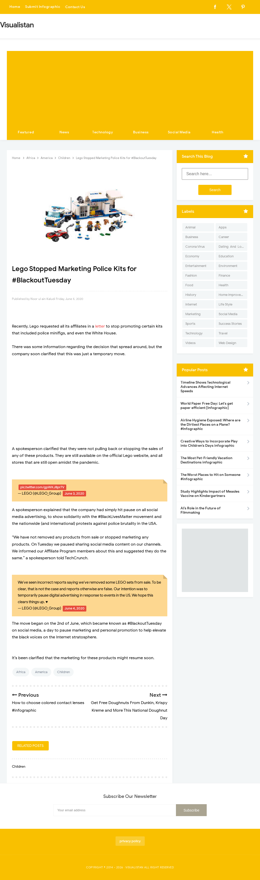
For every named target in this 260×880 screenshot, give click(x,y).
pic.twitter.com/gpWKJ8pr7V (42, 487)
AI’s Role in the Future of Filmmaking (201, 510)
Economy (192, 256)
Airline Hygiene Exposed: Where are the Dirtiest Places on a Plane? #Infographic (210, 424)
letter (100, 326)
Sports (190, 323)
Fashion (191, 275)
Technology (102, 132)
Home (14, 7)
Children (63, 672)
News (64, 132)
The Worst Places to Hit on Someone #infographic (210, 477)
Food (189, 285)
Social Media (179, 132)
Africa (20, 672)
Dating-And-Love (232, 246)
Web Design (227, 343)
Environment (228, 266)
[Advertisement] (130, 86)
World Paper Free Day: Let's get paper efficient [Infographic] (207, 405)
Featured (26, 132)
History (190, 295)
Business (141, 132)
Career (224, 237)
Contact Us (75, 7)
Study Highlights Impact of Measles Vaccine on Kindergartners (210, 493)
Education (226, 256)
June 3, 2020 (74, 493)
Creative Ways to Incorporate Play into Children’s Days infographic (209, 443)
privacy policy (130, 841)
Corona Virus (195, 246)
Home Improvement (233, 295)
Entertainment (195, 266)
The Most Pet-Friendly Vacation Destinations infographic (206, 460)
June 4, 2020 (74, 608)
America (41, 672)
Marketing (193, 314)
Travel (223, 333)
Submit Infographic (42, 7)
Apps (222, 227)
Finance (224, 275)
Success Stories (230, 323)
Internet (191, 304)
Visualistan (134, 867)
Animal (190, 227)
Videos (190, 343)
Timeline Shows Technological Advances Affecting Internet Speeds (205, 386)
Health (217, 132)
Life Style (225, 304)
